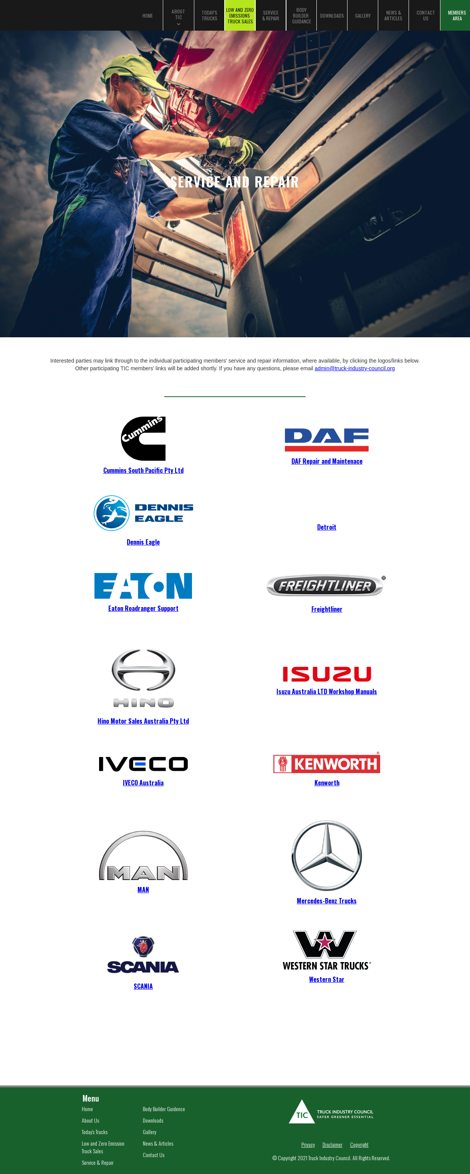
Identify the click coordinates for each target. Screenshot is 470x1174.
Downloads (153, 1120)
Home (87, 1109)
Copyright (359, 1144)
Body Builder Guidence (164, 1109)
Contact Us (153, 1155)
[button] (178, 15)
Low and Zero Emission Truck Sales (103, 1147)
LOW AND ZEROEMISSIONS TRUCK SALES (240, 16)
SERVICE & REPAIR (270, 15)
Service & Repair (98, 1162)
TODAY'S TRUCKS (209, 15)
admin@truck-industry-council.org (355, 368)
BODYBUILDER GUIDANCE (301, 16)
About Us (90, 1120)
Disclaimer (333, 1144)
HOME (147, 15)
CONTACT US (426, 15)
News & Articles (158, 1143)
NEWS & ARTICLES (393, 15)
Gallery (149, 1132)
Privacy (308, 1144)
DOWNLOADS (332, 15)
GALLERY (363, 15)
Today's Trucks (95, 1132)
